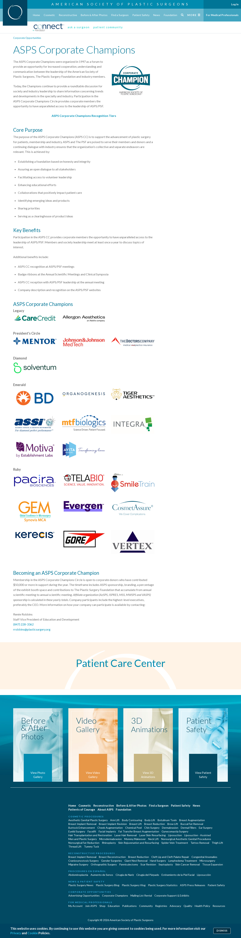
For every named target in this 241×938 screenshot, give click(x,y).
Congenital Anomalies (204, 856)
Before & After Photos (94, 15)
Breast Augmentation (192, 820)
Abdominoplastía (78, 874)
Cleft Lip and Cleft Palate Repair (170, 856)
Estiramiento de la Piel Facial (178, 874)
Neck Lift (153, 839)
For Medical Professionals (222, 15)
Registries (161, 905)
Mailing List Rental (141, 895)
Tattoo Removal (200, 842)
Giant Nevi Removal (135, 860)
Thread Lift (75, 846)
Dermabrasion (170, 827)
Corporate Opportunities (27, 37)
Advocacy (175, 905)
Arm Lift (115, 820)
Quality (188, 905)
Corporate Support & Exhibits (171, 895)
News (156, 15)
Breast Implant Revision (113, 823)
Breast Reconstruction (112, 856)
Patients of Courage (81, 809)
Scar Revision (148, 864)
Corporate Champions (115, 895)
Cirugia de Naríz (125, 874)
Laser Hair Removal (125, 835)
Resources (219, 905)
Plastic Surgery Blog (107, 885)
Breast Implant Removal (82, 823)
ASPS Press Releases (192, 885)
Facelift (92, 831)
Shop (102, 905)
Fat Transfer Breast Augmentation (138, 831)
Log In (235, 4)
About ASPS (105, 809)
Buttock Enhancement (81, 827)
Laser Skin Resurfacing (152, 835)
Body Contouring (132, 820)
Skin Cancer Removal (187, 864)
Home (36, 15)
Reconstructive (68, 15)
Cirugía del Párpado (147, 874)
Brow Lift (172, 823)
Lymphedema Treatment (182, 860)
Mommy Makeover (135, 839)
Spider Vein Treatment (174, 842)
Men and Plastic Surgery (82, 839)
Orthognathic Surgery (104, 864)
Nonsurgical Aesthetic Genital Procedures (186, 839)
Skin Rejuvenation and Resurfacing (138, 842)
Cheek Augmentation (110, 827)
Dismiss (222, 930)
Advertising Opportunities (84, 895)
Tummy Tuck (91, 846)
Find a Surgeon (120, 15)
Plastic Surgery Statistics (163, 885)
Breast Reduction (154, 823)
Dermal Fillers (188, 827)
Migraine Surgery (78, 864)
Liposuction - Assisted (197, 835)
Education (114, 905)
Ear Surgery (205, 827)
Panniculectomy (128, 864)
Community (146, 905)
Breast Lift (135, 823)
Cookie (32, 933)
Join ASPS (91, 905)
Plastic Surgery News (80, 885)
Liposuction (175, 835)
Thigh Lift (217, 842)
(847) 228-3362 (23, 624)
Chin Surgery (151, 827)
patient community (108, 27)
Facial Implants (107, 831)
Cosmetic (49, 15)
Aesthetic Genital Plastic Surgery (88, 820)
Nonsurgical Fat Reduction (83, 842)
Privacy (15, 933)
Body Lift (150, 820)
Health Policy (202, 905)
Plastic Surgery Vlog (134, 885)
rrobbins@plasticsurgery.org (31, 629)
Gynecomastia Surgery (175, 831)
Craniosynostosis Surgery (83, 860)
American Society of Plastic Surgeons (120, 4)
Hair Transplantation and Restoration (90, 835)
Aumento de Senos (102, 874)
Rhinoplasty (109, 842)
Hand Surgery (158, 860)
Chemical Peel (133, 827)
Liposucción (204, 874)
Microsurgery (207, 860)
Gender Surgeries (111, 860)
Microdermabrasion (110, 839)
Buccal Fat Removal (192, 823)
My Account (75, 905)
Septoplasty (166, 864)
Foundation (170, 15)
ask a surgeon (79, 27)
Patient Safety (140, 15)
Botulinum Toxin (167, 820)
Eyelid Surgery (76, 831)
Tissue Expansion (212, 864)
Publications (129, 905)
